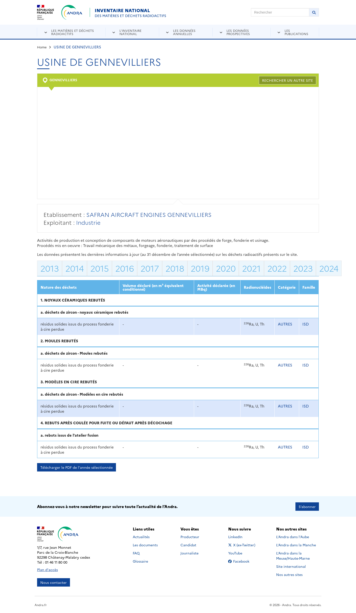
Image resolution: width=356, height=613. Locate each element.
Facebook (242, 560)
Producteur (189, 536)
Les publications (296, 32)
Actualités (141, 536)
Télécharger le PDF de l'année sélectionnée (76, 467)
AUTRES (285, 324)
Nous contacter (53, 582)
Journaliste (189, 552)
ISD (305, 324)
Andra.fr (41, 604)
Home (42, 47)
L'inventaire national (130, 32)
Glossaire (140, 560)
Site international (291, 566)
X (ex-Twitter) (242, 544)
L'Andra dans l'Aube (292, 536)
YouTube (240, 552)
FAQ (136, 552)
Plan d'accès (47, 569)
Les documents (145, 544)
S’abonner (307, 506)
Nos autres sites (289, 574)
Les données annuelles (184, 32)
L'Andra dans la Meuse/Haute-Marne (293, 555)
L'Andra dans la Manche (296, 544)
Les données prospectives (238, 32)
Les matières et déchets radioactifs (72, 32)
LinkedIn (240, 536)
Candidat (188, 544)
